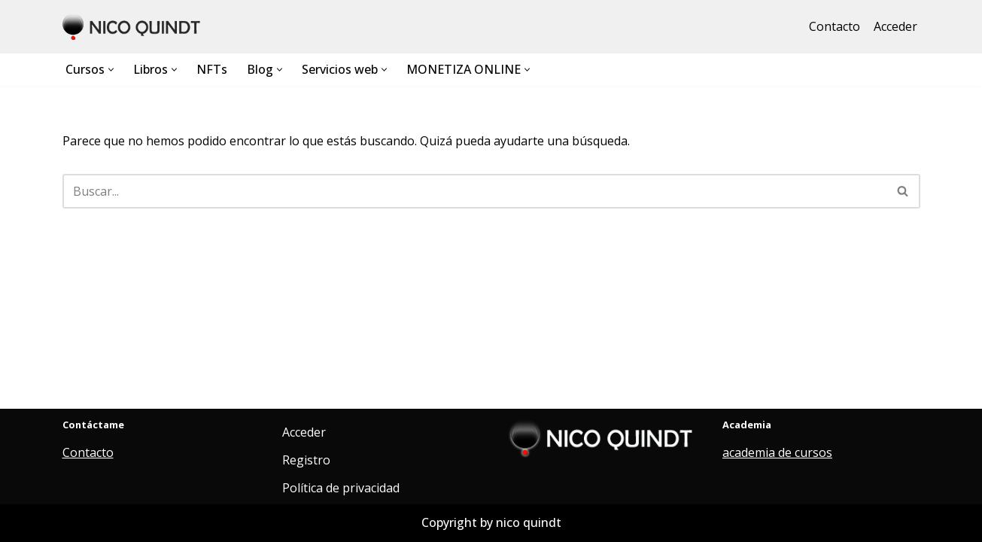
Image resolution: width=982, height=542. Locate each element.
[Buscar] (474, 191)
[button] (111, 69)
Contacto (834, 26)
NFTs (211, 69)
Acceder (895, 26)
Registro (306, 460)
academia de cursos (777, 452)
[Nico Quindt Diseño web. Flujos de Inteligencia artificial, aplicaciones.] (133, 27)
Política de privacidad (341, 488)
